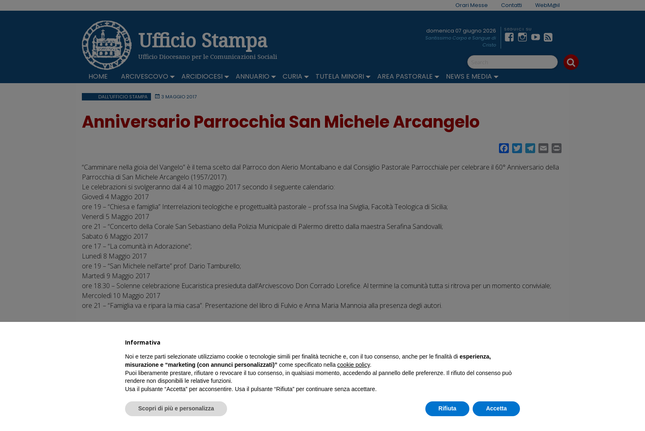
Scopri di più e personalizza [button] (176, 408)
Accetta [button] (496, 408)
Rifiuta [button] (448, 408)
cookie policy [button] (353, 364)
